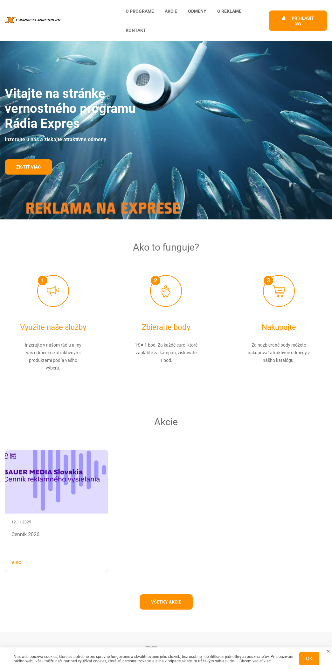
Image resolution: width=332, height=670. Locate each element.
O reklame (229, 11)
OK (309, 659)
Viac (16, 562)
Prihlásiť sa (303, 21)
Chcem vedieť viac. (255, 661)
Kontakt (136, 30)
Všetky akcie (166, 601)
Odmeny (197, 11)
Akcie (171, 11)
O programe (140, 11)
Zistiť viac (28, 166)
